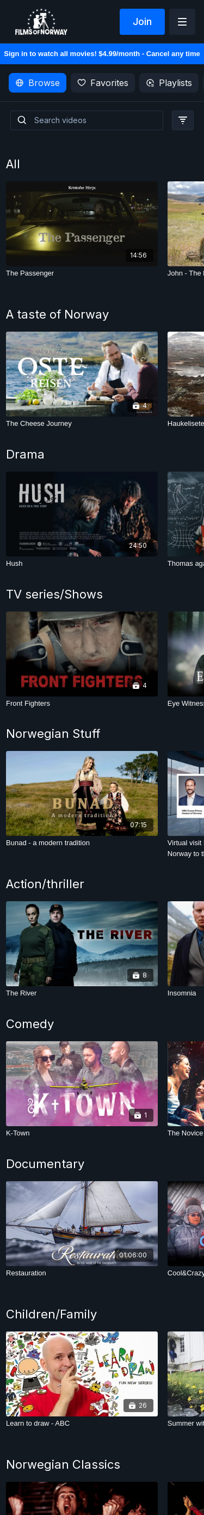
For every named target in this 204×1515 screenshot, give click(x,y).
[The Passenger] (82, 273)
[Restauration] (82, 1273)
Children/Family (51, 1314)
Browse (37, 82)
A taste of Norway (57, 314)
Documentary (45, 1164)
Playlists (169, 82)
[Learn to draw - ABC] (82, 1423)
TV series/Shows (54, 594)
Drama (25, 454)
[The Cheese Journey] (82, 423)
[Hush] (82, 563)
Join (142, 21)
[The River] (82, 993)
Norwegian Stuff (53, 733)
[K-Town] (82, 1133)
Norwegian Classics (63, 1464)
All (13, 164)
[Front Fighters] (82, 703)
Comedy (30, 1024)
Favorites (102, 82)
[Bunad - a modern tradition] (82, 843)
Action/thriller (45, 884)
